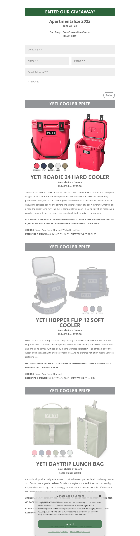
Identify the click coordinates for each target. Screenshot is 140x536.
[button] (100, 496)
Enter (109, 95)
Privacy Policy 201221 (58, 531)
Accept (70, 524)
